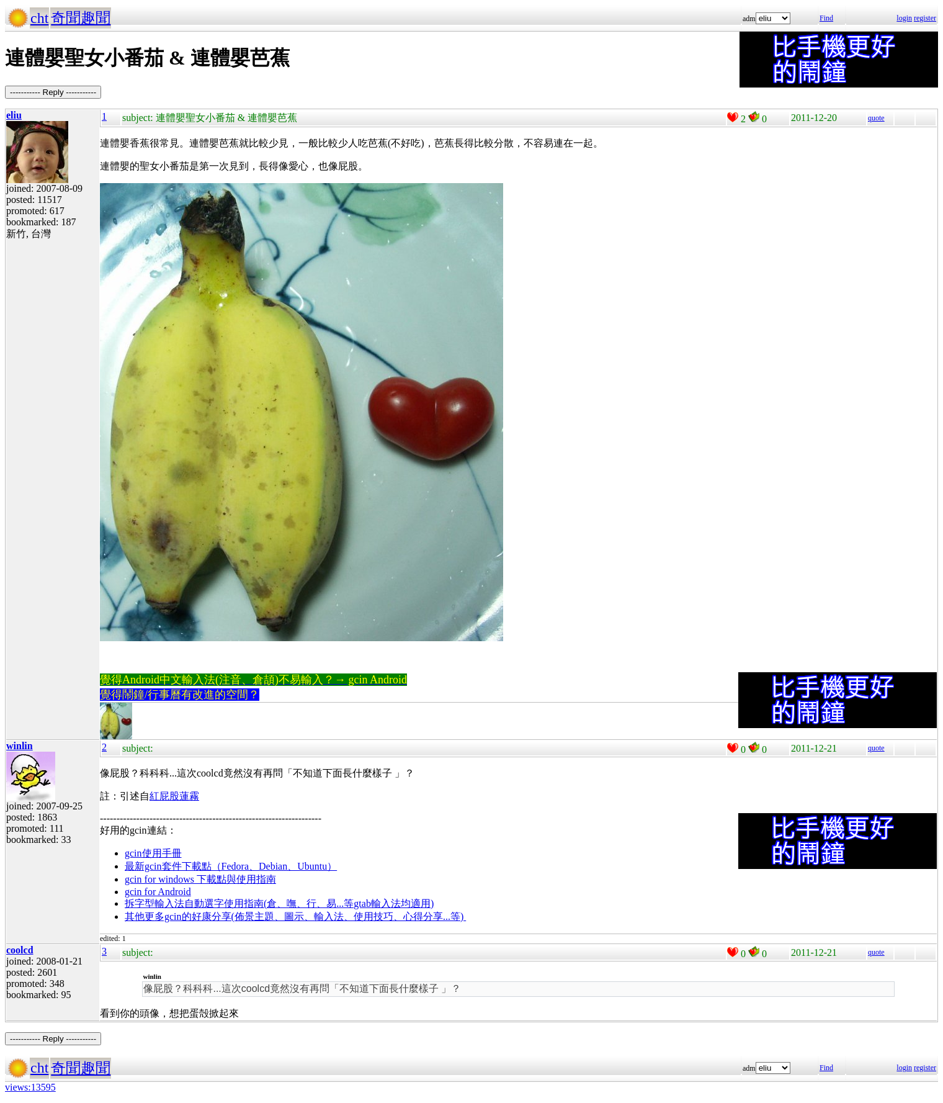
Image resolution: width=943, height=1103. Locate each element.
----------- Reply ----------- (53, 92)
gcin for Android (158, 891)
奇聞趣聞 (80, 18)
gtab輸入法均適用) (394, 903)
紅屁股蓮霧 (174, 796)
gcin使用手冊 (153, 853)
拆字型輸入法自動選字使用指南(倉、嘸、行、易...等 (239, 903)
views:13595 (30, 1087)
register (925, 18)
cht (39, 18)
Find (826, 18)
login (904, 18)
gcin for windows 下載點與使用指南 (200, 879)
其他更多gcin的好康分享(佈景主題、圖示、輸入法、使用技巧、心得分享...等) (295, 916)
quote (876, 118)
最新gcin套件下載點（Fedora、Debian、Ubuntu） (231, 866)
